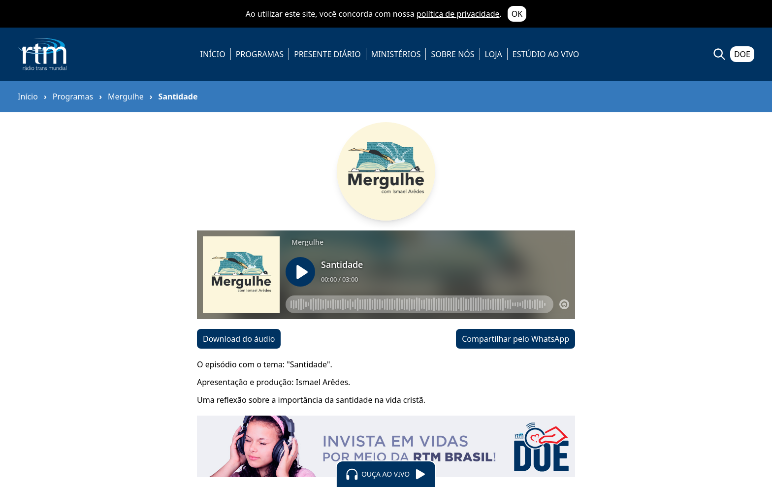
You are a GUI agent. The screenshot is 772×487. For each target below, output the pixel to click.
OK (517, 13)
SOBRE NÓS (452, 54)
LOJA (493, 54)
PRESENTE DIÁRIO (327, 54)
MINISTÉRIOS (396, 54)
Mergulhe (126, 96)
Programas (73, 96)
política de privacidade (458, 13)
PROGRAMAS (260, 54)
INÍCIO (212, 54)
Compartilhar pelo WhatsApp (515, 338)
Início (28, 96)
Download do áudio (239, 338)
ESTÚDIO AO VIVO (546, 54)
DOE (742, 54)
